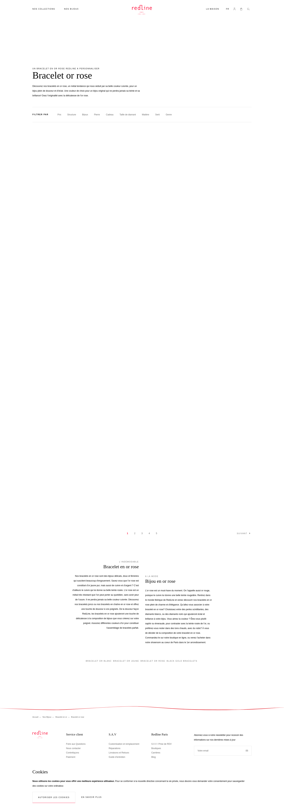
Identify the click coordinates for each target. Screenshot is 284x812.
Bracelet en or (61, 717)
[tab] (142, 114)
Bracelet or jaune (126, 661)
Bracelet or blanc (99, 661)
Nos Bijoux (47, 717)
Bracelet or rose (153, 661)
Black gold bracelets (182, 661)
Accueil (35, 717)
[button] (227, 9)
